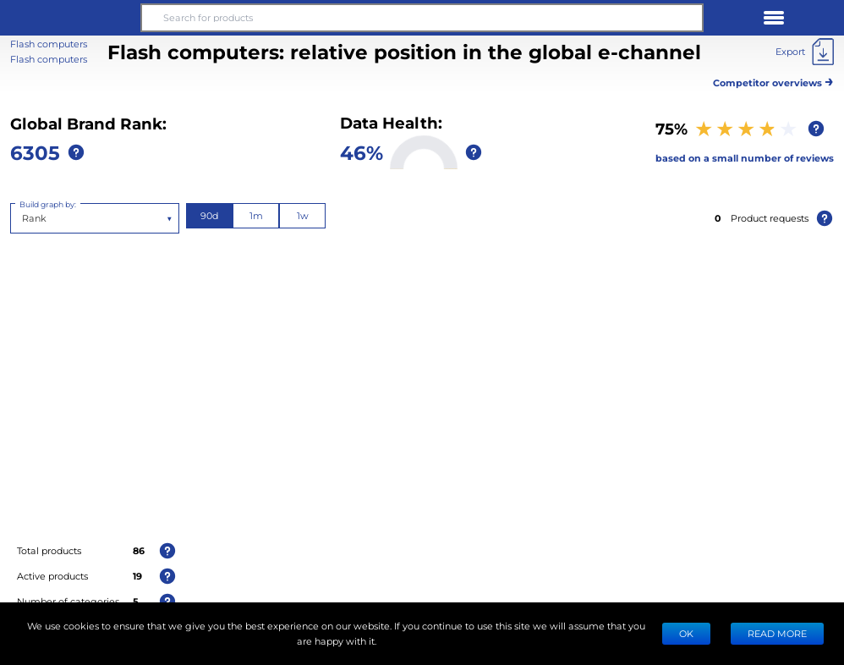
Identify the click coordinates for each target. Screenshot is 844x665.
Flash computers (48, 58)
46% (361, 152)
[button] (70, 18)
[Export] (804, 51)
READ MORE (777, 633)
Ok (686, 633)
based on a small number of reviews (744, 157)
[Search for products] (421, 17)
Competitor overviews (773, 80)
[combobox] (23, 218)
